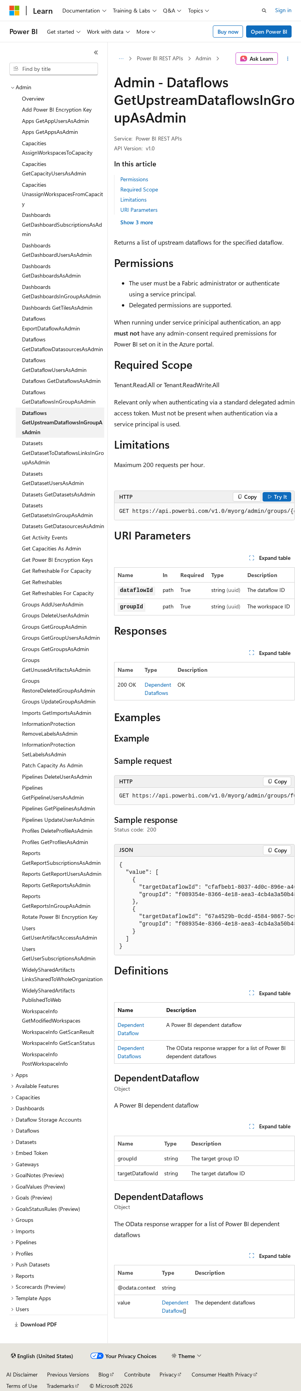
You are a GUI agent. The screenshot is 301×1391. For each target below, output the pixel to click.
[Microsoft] (14, 10)
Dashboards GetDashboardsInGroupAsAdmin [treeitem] (61, 291)
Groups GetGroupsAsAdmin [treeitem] (55, 649)
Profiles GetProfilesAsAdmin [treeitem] (55, 842)
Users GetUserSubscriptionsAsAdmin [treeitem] (59, 953)
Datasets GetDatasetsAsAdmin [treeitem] (58, 494)
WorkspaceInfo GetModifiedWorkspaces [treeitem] (51, 1016)
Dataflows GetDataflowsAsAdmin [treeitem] (61, 380)
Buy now (228, 31)
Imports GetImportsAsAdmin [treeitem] (56, 712)
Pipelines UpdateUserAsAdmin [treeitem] (58, 819)
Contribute (137, 1374)
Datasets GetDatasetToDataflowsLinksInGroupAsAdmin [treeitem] (63, 452)
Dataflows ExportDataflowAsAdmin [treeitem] (51, 323)
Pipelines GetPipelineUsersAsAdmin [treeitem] (53, 792)
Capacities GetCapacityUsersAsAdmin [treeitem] (54, 168)
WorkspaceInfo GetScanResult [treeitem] (58, 1032)
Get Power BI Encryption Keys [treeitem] (57, 559)
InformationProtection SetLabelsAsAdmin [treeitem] (48, 749)
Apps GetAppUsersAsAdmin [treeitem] (55, 120)
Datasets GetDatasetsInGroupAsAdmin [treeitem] (57, 510)
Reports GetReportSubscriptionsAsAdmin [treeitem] (61, 857)
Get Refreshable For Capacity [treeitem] (56, 570)
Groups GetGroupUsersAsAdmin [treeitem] (61, 637)
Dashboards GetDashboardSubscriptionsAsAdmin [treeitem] (62, 224)
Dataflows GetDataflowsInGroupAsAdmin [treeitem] (59, 397)
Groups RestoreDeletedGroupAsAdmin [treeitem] (58, 685)
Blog (103, 1374)
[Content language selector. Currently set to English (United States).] (42, 1356)
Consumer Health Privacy (222, 1374)
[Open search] (264, 11)
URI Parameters (139, 209)
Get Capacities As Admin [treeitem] (51, 548)
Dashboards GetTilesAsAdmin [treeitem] (57, 307)
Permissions (134, 179)
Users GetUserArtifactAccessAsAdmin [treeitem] (59, 933)
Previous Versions (68, 1374)
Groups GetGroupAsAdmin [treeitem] (54, 626)
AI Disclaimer (22, 1374)
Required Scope (139, 189)
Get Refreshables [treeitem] (42, 582)
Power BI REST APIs (160, 58)
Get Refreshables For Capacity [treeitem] (58, 593)
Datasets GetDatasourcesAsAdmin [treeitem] (63, 526)
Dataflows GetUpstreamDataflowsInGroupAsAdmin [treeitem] (62, 422)
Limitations (133, 199)
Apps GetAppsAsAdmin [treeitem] (50, 131)
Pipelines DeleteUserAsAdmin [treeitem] (57, 776)
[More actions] (288, 58)
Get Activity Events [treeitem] (44, 537)
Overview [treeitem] (33, 98)
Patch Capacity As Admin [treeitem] (52, 765)
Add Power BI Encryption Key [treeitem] (57, 109)
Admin (203, 58)
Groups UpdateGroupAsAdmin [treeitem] (59, 701)
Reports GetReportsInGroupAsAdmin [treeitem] (56, 900)
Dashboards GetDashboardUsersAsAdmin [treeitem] (57, 250)
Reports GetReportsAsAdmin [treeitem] (56, 885)
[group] (204, 511)
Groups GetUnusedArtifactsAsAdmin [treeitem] (56, 664)
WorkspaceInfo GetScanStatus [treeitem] (58, 1042)
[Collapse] (96, 52)
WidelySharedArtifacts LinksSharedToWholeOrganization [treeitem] (62, 974)
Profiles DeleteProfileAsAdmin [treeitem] (57, 830)
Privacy (168, 1374)
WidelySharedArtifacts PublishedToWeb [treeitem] (48, 995)
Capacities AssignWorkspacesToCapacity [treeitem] (57, 148)
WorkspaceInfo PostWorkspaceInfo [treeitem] (45, 1059)
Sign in (283, 10)
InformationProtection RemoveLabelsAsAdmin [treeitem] (50, 728)
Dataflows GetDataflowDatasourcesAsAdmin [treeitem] (62, 344)
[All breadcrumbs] (121, 58)
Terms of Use (21, 1385)
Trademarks (60, 1385)
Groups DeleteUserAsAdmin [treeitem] (55, 615)
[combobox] (53, 69)
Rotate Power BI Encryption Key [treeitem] (60, 916)
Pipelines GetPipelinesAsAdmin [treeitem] (58, 808)
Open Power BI (269, 31)
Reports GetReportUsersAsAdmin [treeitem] (62, 873)
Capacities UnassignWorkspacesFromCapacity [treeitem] (62, 194)
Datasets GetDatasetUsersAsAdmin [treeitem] (53, 478)
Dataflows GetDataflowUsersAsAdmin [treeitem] (54, 364)
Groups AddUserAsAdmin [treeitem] (52, 604)
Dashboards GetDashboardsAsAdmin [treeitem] (51, 271)
